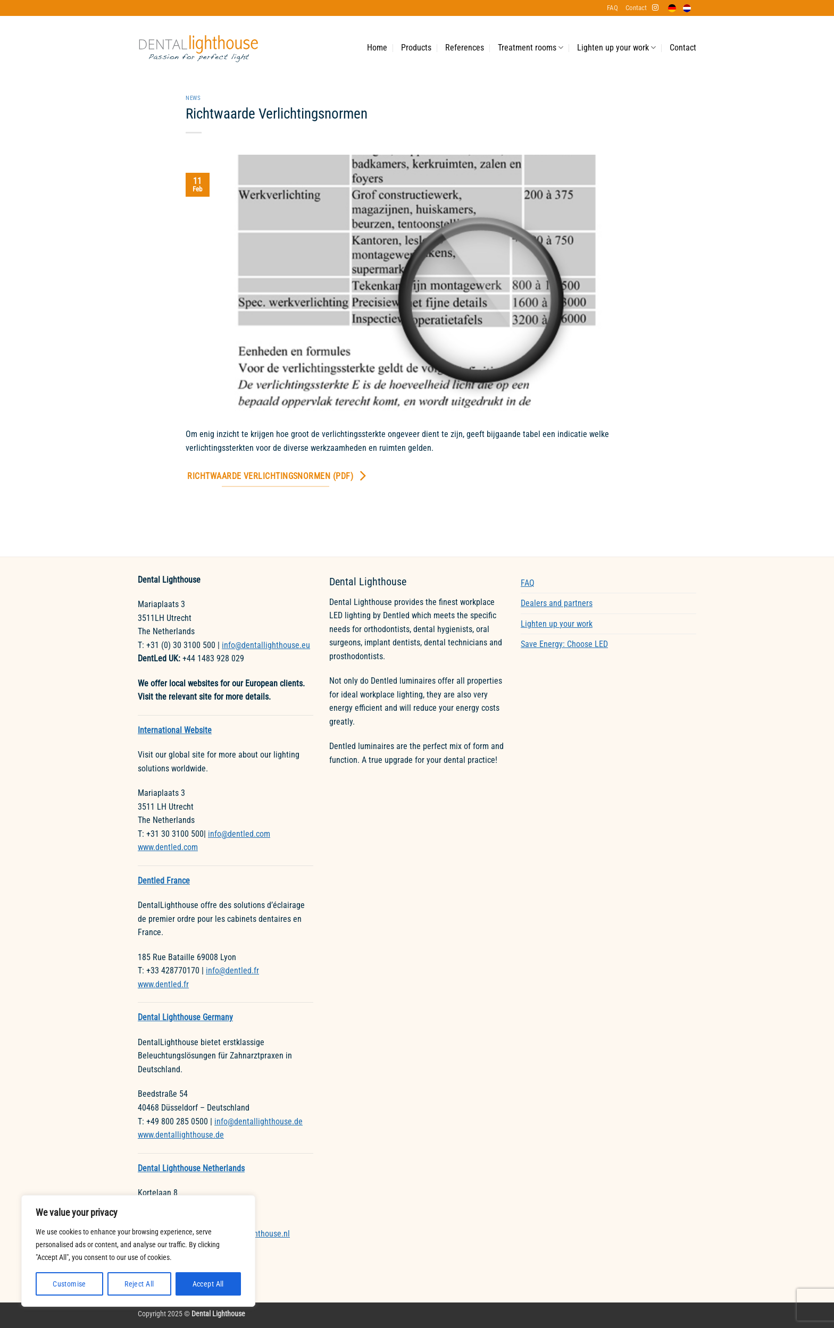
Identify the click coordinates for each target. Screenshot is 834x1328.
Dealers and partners (557, 603)
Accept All (208, 1284)
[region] (138, 1251)
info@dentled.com (239, 834)
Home (377, 48)
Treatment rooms (530, 48)
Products (416, 48)
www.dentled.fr (163, 984)
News (193, 98)
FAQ (612, 8)
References (464, 48)
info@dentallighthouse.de (258, 1121)
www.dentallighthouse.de (181, 1135)
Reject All (139, 1284)
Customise (69, 1284)
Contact (636, 8)
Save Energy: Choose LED (564, 644)
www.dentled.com (168, 847)
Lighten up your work (616, 48)
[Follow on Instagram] (655, 8)
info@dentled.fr (232, 970)
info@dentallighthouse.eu (266, 645)
